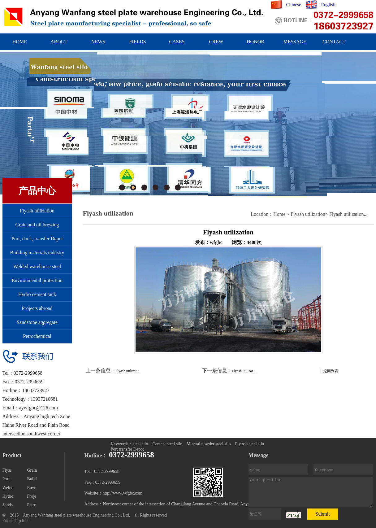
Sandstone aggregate (37, 322)
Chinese (293, 4)
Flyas (7, 470)
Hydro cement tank (37, 294)
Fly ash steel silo (249, 444)
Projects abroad (37, 308)
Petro (32, 505)
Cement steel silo (167, 444)
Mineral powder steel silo (209, 444)
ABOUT (58, 41)
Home (279, 214)
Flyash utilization (37, 210)
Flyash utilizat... (127, 371)
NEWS (98, 41)
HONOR (255, 41)
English (328, 4)
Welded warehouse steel (37, 266)
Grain (32, 470)
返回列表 (330, 371)
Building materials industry (37, 252)
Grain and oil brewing (37, 224)
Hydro (8, 496)
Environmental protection (37, 280)
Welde (7, 487)
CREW (216, 41)
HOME (19, 41)
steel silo (140, 444)
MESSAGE (294, 41)
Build (32, 479)
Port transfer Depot (127, 449)
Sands (7, 505)
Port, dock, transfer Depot (37, 238)
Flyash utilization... (348, 214)
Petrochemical (37, 336)
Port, (6, 479)
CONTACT (333, 41)
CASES (177, 41)
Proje (32, 496)
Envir (32, 487)
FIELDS (137, 41)
